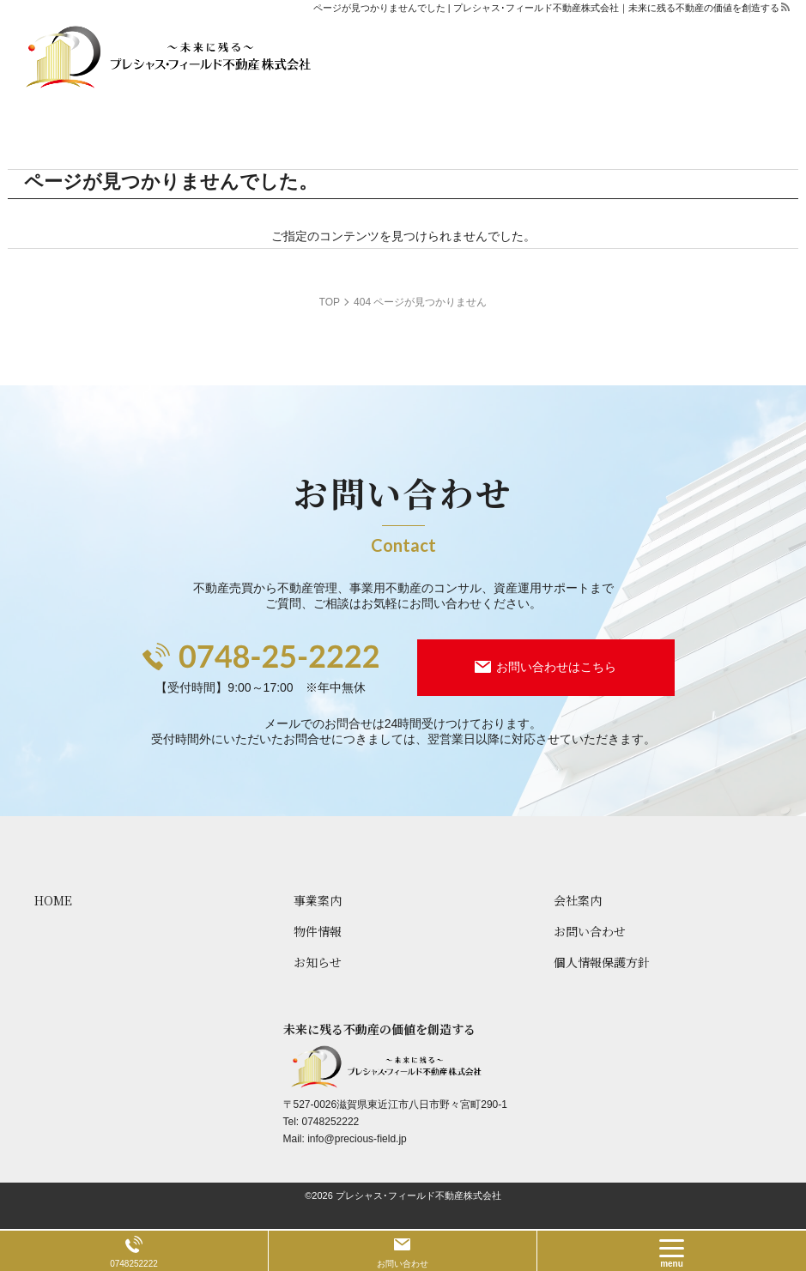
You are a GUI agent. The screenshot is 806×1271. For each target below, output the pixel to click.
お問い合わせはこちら (556, 667)
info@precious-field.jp (357, 1139)
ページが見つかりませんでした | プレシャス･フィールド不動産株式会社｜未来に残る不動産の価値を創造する (546, 8)
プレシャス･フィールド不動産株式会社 (418, 1195)
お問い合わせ (402, 1263)
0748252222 (331, 1122)
